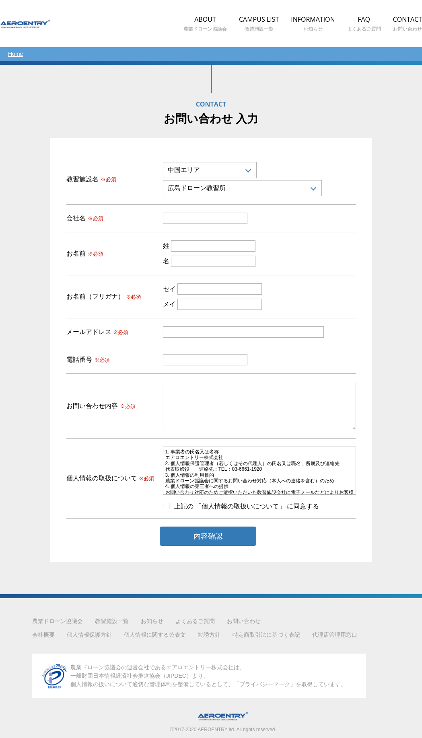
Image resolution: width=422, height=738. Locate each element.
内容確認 (208, 536)
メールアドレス (97, 332)
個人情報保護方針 (89, 634)
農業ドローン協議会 (57, 621)
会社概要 (43, 634)
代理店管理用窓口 (334, 634)
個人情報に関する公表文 (155, 634)
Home (15, 54)
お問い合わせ (244, 621)
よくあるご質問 (195, 621)
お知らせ (152, 621)
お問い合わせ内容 (101, 406)
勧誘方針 (209, 634)
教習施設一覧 (112, 621)
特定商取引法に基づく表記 (266, 634)
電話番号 (88, 360)
